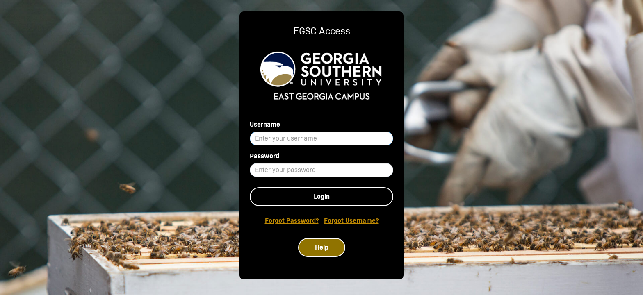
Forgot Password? (292, 221)
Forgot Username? (351, 221)
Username (265, 124)
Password (264, 156)
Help (321, 247)
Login (322, 196)
